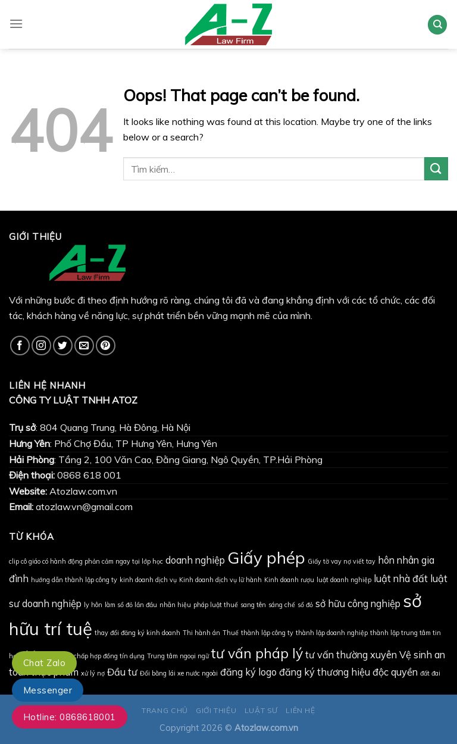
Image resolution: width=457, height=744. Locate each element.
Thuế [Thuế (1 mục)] (231, 633)
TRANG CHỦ (165, 710)
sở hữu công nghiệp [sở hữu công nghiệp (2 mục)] (357, 603)
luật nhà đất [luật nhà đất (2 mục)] (401, 578)
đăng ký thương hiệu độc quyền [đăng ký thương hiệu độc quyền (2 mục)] (348, 672)
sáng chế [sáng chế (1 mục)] (281, 605)
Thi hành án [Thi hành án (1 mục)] (201, 633)
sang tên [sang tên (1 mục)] (253, 605)
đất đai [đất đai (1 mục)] (430, 673)
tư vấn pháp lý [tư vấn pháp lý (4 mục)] (257, 653)
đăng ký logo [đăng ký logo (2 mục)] (248, 672)
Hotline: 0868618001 (69, 717)
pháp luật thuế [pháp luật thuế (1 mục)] (215, 605)
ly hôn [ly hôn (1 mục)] (93, 605)
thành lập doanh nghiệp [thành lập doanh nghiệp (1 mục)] (332, 633)
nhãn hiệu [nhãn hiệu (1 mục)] (175, 605)
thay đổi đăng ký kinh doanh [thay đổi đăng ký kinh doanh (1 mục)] (137, 633)
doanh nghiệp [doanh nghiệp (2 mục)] (195, 560)
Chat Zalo (44, 662)
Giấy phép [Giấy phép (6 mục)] (266, 557)
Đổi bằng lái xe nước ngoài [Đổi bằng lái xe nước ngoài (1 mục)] (179, 673)
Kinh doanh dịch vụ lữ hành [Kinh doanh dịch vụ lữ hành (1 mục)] (220, 580)
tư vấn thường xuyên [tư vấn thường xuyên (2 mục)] (351, 655)
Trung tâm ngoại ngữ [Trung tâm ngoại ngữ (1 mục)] (178, 656)
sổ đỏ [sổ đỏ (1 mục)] (305, 605)
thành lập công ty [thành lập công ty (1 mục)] (267, 633)
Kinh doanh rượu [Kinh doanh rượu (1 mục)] (289, 580)
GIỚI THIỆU (216, 710)
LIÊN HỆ (300, 710)
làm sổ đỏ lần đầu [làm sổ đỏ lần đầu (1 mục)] (131, 605)
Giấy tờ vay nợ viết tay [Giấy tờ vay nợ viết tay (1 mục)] (341, 561)
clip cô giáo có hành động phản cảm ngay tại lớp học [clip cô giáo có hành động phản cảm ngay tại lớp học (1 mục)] (86, 561)
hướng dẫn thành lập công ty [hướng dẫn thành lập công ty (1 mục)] (74, 580)
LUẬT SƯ (261, 710)
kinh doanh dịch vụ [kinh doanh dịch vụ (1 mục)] (148, 580)
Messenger (47, 690)
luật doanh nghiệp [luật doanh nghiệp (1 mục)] (344, 580)
